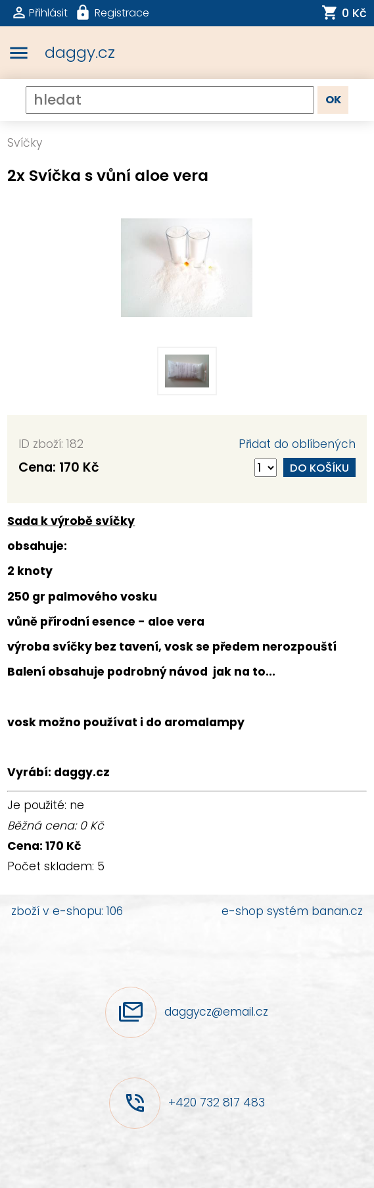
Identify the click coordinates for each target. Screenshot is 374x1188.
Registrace (122, 12)
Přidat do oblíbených (297, 444)
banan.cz (337, 911)
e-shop (243, 911)
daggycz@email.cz (216, 1012)
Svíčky (24, 143)
